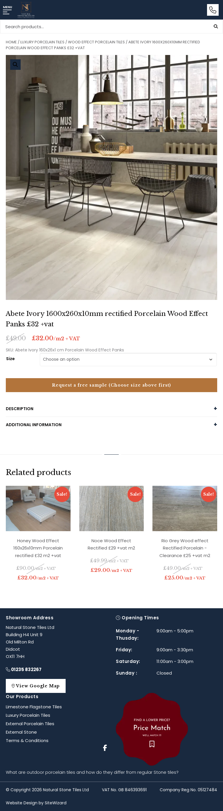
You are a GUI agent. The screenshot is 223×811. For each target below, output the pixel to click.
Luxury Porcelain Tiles (42, 42)
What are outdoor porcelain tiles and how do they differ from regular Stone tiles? (92, 772)
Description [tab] (19, 409)
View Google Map (39, 686)
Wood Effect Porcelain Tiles (96, 42)
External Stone (21, 732)
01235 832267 (24, 669)
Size (10, 358)
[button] (15, 64)
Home (11, 42)
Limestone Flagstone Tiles (34, 707)
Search (215, 26)
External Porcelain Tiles (30, 724)
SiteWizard (55, 803)
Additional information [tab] (34, 425)
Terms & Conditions (27, 740)
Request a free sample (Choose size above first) (111, 385)
